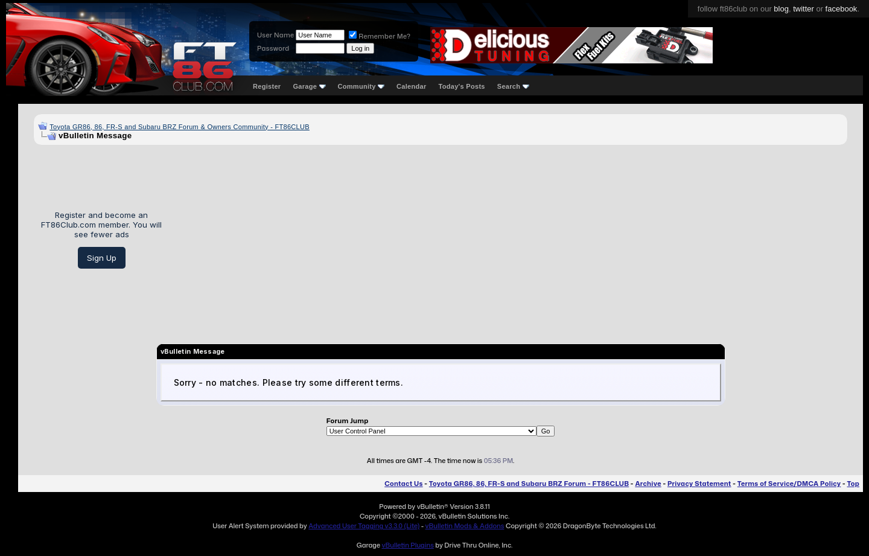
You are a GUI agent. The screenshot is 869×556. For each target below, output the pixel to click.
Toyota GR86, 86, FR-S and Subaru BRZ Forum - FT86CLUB (529, 483)
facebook (842, 8)
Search (513, 86)
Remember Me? (379, 36)
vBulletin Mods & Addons (465, 526)
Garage (309, 86)
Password (273, 48)
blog (781, 8)
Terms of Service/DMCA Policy (789, 483)
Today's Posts (462, 86)
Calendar (411, 86)
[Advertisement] (509, 239)
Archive (648, 483)
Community (361, 86)
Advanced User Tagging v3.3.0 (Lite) (363, 526)
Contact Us (403, 483)
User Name (275, 35)
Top (853, 483)
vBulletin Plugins (407, 545)
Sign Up (101, 258)
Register (267, 86)
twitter (803, 8)
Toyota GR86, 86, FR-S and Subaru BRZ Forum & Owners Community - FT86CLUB (179, 126)
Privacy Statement (699, 483)
